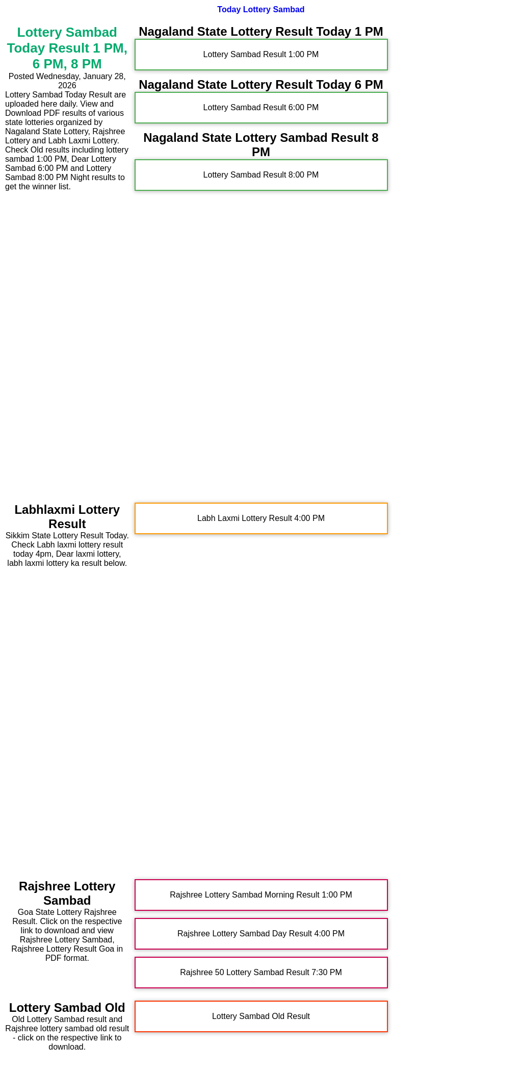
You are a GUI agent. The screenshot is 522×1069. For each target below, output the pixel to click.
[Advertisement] (67, 344)
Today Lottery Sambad (260, 9)
